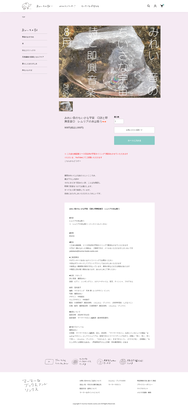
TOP (23, 17)
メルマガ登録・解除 (144, 392)
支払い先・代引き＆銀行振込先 (90, 384)
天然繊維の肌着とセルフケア (33, 57)
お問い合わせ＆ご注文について (90, 380)
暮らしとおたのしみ (29, 64)
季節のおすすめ (28, 37)
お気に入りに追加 (134, 130)
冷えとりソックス (28, 50)
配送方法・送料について (88, 388)
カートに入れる (134, 141)
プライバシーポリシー (145, 384)
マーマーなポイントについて (90, 392)
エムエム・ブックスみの (117, 380)
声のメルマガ (27, 70)
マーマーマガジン (114, 384)
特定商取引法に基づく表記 (146, 380)
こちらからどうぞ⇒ (73, 161)
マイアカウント (142, 388)
